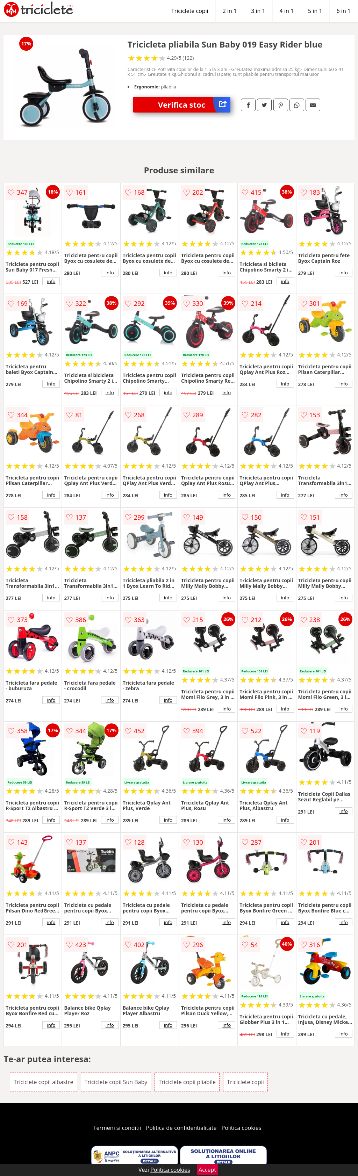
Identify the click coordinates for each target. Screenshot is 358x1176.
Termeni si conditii (117, 1128)
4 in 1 (287, 11)
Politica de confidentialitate (181, 1128)
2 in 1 (230, 11)
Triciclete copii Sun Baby (116, 1082)
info (51, 281)
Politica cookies (242, 1128)
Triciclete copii (189, 11)
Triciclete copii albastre (43, 1082)
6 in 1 (344, 11)
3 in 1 (258, 11)
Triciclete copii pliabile (187, 1082)
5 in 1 (315, 11)
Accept (207, 1170)
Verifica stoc (194, 105)
